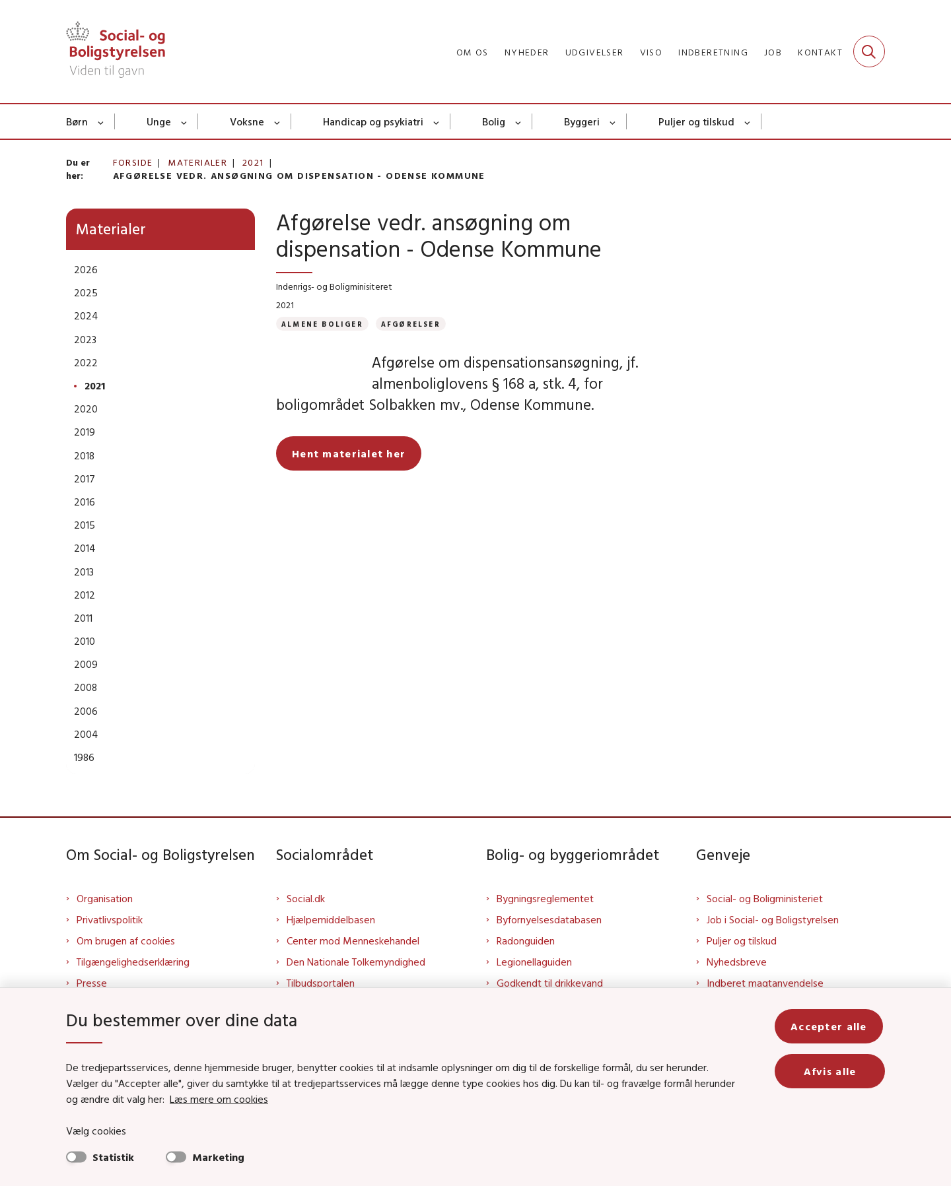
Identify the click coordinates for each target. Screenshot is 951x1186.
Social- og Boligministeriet (765, 898)
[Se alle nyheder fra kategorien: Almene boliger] (322, 324)
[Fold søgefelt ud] (869, 51)
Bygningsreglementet (545, 898)
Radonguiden (526, 940)
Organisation (105, 898)
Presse (92, 982)
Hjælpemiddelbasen (331, 919)
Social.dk (306, 898)
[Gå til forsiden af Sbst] (115, 51)
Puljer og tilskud (696, 121)
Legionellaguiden (534, 961)
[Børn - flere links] (101, 121)
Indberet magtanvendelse (765, 982)
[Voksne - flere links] (277, 121)
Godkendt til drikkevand (550, 982)
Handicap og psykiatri (373, 121)
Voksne (247, 121)
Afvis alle (830, 1071)
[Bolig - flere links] (518, 121)
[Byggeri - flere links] (613, 121)
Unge (159, 121)
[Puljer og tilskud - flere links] (747, 121)
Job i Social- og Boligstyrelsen (773, 919)
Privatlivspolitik (110, 919)
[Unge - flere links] (184, 121)
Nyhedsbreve (737, 961)
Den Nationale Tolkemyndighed (356, 961)
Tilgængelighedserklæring (133, 961)
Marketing (218, 1157)
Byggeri (582, 121)
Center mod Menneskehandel (353, 940)
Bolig (493, 121)
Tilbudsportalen (321, 982)
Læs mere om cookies (204, 1098)
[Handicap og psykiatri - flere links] (436, 121)
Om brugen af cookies (126, 940)
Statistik (113, 1157)
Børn (77, 121)
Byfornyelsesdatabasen (549, 919)
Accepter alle (830, 1026)
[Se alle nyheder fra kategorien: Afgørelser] (411, 324)
